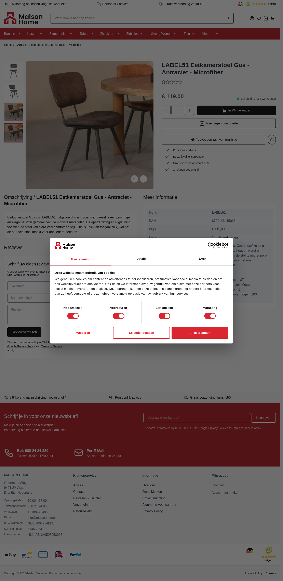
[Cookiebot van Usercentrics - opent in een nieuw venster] (210, 245)
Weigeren (83, 332)
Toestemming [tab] (81, 259)
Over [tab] (202, 258)
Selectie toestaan (141, 332)
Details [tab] (141, 258)
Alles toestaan (199, 332)
